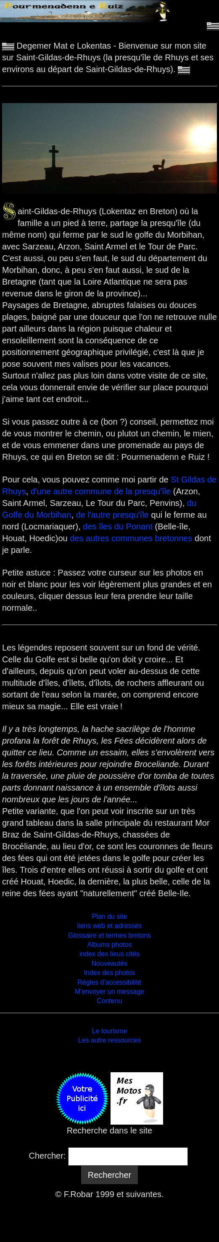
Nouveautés (109, 963)
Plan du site (109, 916)
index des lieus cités (109, 953)
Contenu (109, 1000)
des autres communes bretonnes (131, 538)
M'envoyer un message (109, 991)
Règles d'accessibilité (109, 982)
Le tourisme (109, 1031)
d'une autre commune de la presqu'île (101, 491)
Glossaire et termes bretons (109, 935)
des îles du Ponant (118, 526)
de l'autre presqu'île (113, 514)
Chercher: (47, 1155)
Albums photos (109, 944)
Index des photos (109, 972)
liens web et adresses (109, 925)
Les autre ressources (109, 1040)
